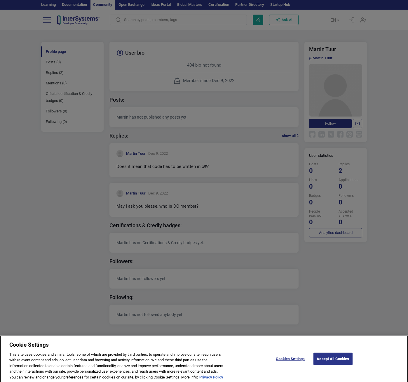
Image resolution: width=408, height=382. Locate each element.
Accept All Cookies (333, 362)
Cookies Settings (290, 362)
